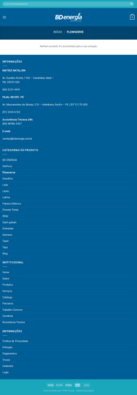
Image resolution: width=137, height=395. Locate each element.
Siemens (7, 235)
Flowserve (8, 172)
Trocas (6, 360)
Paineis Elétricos (11, 204)
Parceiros (7, 303)
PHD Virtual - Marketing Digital (78, 390)
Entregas (7, 347)
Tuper (5, 241)
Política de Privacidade (15, 341)
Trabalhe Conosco (12, 310)
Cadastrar (7, 366)
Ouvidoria (7, 316)
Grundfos (7, 179)
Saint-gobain (9, 222)
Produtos (7, 285)
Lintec (5, 191)
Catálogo (7, 297)
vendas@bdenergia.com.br (17, 139)
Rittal (5, 216)
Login (5, 372)
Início (57, 32)
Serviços (7, 291)
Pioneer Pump (10, 210)
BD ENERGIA (9, 160)
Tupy (5, 247)
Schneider (8, 229)
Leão (5, 185)
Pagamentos (9, 354)
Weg (5, 254)
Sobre (5, 279)
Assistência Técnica (13, 322)
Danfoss (7, 166)
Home (5, 272)
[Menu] (4, 17)
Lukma (6, 197)
